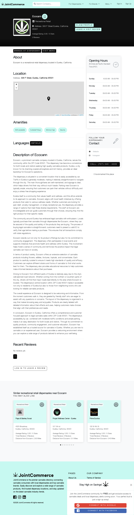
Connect (96, 505)
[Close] (131, 485)
